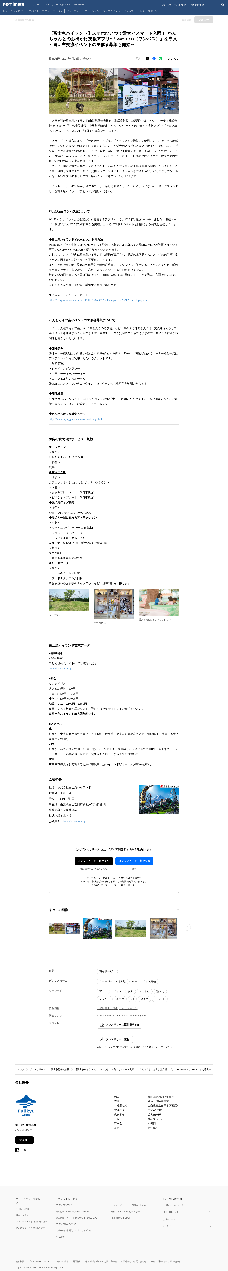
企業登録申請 (197, 4)
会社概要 (20, 1261)
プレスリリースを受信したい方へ (31, 1221)
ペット (117, 991)
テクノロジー (18, 11)
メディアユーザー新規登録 (134, 861)
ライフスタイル (111, 11)
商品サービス (107, 971)
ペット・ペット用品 (144, 981)
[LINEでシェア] (160, 58)
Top (5, 11)
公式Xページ (169, 1219)
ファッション (92, 11)
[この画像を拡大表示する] (64, 928)
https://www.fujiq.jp (74, 821)
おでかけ (144, 991)
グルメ (140, 11)
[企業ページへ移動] (26, 1107)
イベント (160, 999)
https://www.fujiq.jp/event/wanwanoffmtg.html (75, 418)
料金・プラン (22, 1215)
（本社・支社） (128, 1008)
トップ (20, 1069)
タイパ (144, 999)
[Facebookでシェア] (154, 58)
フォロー (24, 1140)
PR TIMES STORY (64, 1205)
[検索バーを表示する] (222, 4)
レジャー (104, 999)
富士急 (120, 999)
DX (132, 999)
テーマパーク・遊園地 (112, 981)
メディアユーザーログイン (93, 861)
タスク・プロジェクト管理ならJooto (128, 1205)
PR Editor (60, 1236)
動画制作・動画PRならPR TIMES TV (72, 1211)
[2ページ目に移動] (178, 909)
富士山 (103, 991)
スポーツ (153, 11)
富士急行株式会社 (60, 1069)
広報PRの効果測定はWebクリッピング (74, 1230)
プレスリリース (38, 1069)
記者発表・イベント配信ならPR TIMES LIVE (76, 1217)
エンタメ (58, 11)
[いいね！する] (138, 58)
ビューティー (73, 11)
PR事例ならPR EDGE (120, 1217)
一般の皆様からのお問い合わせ (165, 1261)
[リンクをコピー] (176, 58)
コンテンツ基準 (61, 1261)
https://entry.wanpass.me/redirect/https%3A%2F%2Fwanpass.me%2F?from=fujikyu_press (100, 300)
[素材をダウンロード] (170, 58)
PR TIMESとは (22, 1208)
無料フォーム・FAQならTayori (125, 1211)
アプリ (45, 11)
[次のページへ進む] (187, 927)
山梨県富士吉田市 (107, 1008)
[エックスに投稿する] (147, 58)
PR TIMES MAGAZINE (66, 1224)
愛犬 (130, 991)
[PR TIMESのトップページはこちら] (43, 4)
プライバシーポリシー (38, 1261)
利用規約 (77, 1261)
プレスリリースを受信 (173, 4)
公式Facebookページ (173, 1205)
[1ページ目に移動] (177, 909)
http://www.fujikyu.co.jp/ (161, 1096)
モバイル (34, 11)
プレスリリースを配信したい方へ (31, 1227)
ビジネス (128, 11)
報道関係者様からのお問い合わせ (101, 1261)
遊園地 (160, 991)
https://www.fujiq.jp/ (60, 668)
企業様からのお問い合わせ (133, 1261)
